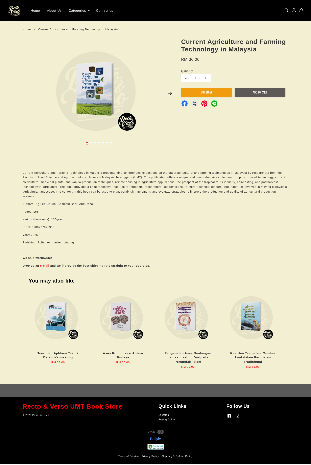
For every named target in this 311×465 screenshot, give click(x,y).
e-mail (44, 266)
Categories (79, 11)
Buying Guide (166, 420)
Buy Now (206, 93)
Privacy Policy (150, 457)
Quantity (187, 71)
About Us (54, 11)
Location (163, 415)
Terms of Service (128, 457)
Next (170, 94)
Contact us (104, 11)
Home (35, 11)
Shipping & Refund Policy (177, 457)
